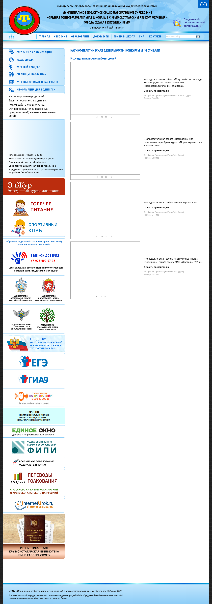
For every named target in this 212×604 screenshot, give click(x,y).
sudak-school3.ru (38, 162)
